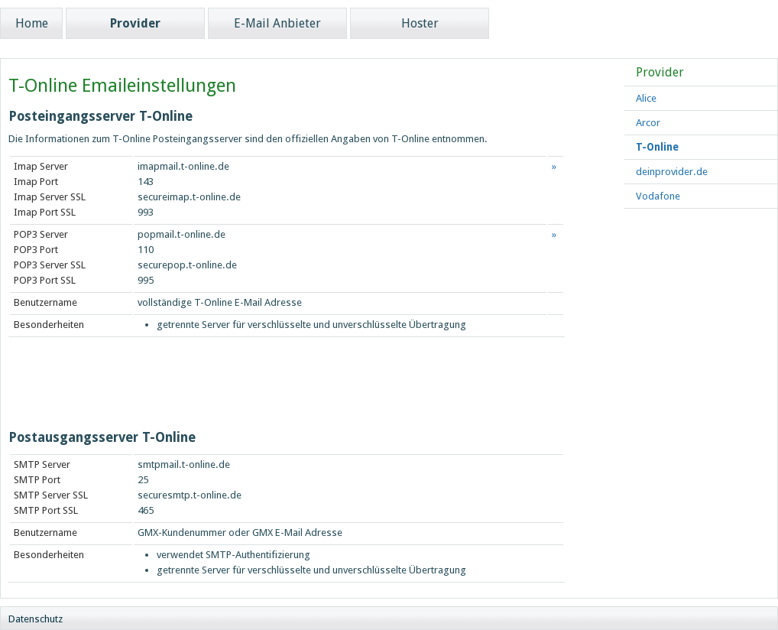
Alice (646, 98)
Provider (135, 23)
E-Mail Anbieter (277, 23)
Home (31, 23)
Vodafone (658, 196)
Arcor (648, 122)
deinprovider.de (672, 171)
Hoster (420, 23)
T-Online (657, 147)
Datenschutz (35, 619)
